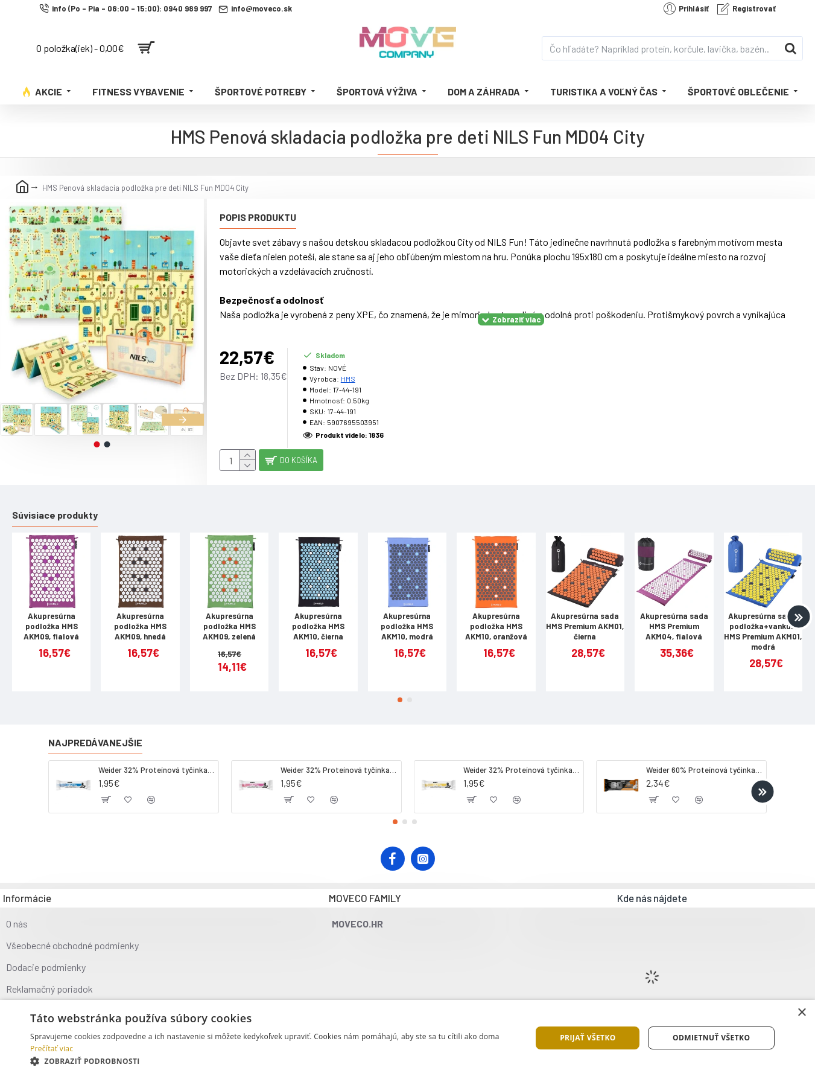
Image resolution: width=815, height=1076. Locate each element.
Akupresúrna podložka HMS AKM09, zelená (229, 617)
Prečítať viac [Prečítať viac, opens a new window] (51, 1048)
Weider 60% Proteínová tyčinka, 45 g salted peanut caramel (704, 760)
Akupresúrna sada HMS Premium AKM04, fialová (674, 617)
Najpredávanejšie (95, 732)
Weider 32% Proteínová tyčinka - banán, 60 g (521, 760)
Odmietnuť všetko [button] (711, 1038)
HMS (348, 363)
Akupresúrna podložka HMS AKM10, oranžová (496, 617)
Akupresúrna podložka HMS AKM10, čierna (318, 617)
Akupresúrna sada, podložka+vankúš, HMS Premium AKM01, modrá (763, 622)
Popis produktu (258, 217)
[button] (183, 420)
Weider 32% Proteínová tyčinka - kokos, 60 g (156, 760)
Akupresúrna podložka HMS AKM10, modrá (407, 617)
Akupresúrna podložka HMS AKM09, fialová (51, 617)
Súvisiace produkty (55, 505)
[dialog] (407, 1038)
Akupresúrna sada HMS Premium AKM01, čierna (585, 617)
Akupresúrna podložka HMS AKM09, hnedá (140, 617)
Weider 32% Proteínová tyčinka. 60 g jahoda (338, 760)
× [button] (801, 1012)
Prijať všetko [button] (588, 1038)
